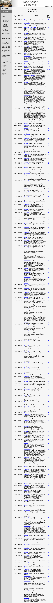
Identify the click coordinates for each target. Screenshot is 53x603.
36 (49, 66)
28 (48, 268)
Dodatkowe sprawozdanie (29, 75)
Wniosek (26, 33)
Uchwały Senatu (5, 13)
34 (48, 66)
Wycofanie (26, 598)
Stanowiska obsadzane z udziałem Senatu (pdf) (6, 55)
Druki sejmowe (5, 35)
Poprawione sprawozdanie (30, 27)
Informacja (26, 426)
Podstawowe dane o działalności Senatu (6, 43)
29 (48, 61)
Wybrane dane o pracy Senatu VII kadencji (6, 47)
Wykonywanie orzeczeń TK (5, 21)
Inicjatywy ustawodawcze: (5, 17)
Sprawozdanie (27, 23)
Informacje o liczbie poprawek (6, 39)
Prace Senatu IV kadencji (5, 74)
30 (48, 19)
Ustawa (26, 82)
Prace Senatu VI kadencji (5, 66)
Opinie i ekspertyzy (6, 33)
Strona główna (5, 8)
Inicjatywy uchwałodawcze (5, 30)
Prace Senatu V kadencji (5, 70)
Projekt (25, 19)
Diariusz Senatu (5, 59)
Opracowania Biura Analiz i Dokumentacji (6, 62)
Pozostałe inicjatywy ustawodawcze (5, 25)
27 (48, 431)
